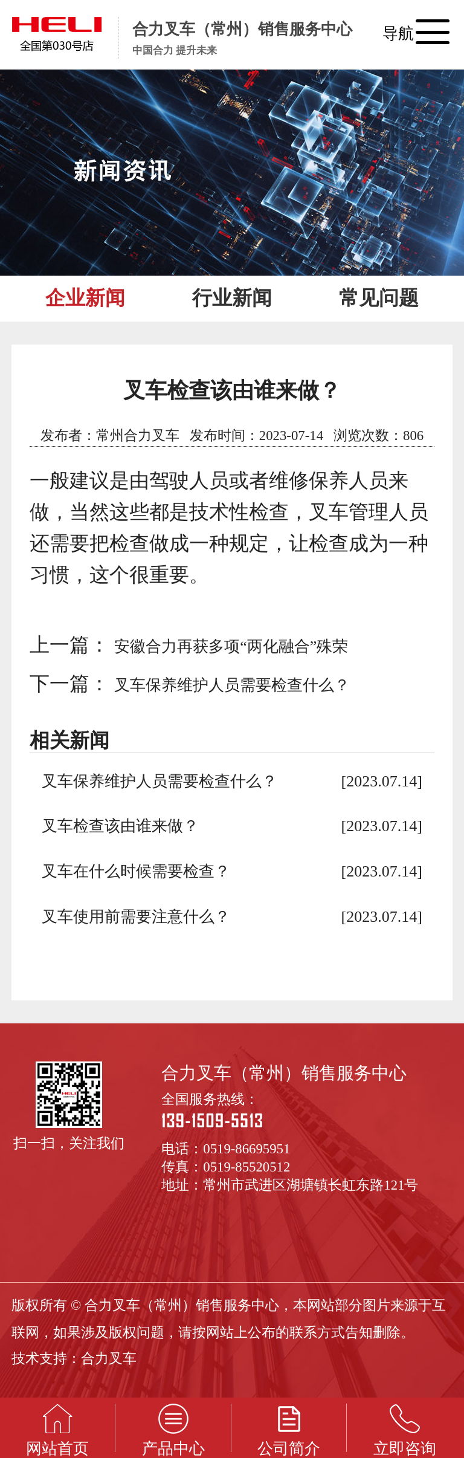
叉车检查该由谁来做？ (120, 826)
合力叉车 (109, 1358)
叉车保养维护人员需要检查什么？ (232, 685)
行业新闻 (232, 298)
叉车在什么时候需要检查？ (136, 871)
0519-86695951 (246, 1148)
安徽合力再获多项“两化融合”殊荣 (231, 646)
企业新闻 (85, 298)
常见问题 (379, 298)
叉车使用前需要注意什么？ (136, 916)
